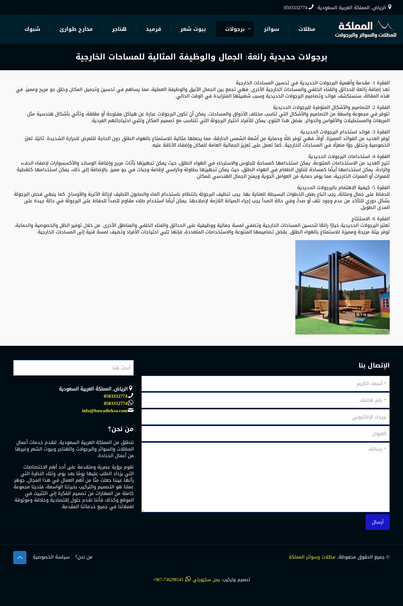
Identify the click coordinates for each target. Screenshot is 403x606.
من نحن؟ (84, 557)
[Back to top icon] (19, 557)
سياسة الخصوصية (51, 557)
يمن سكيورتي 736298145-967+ (186, 579)
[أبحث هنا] (73, 368)
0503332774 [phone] (295, 7)
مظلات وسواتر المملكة (312, 557)
